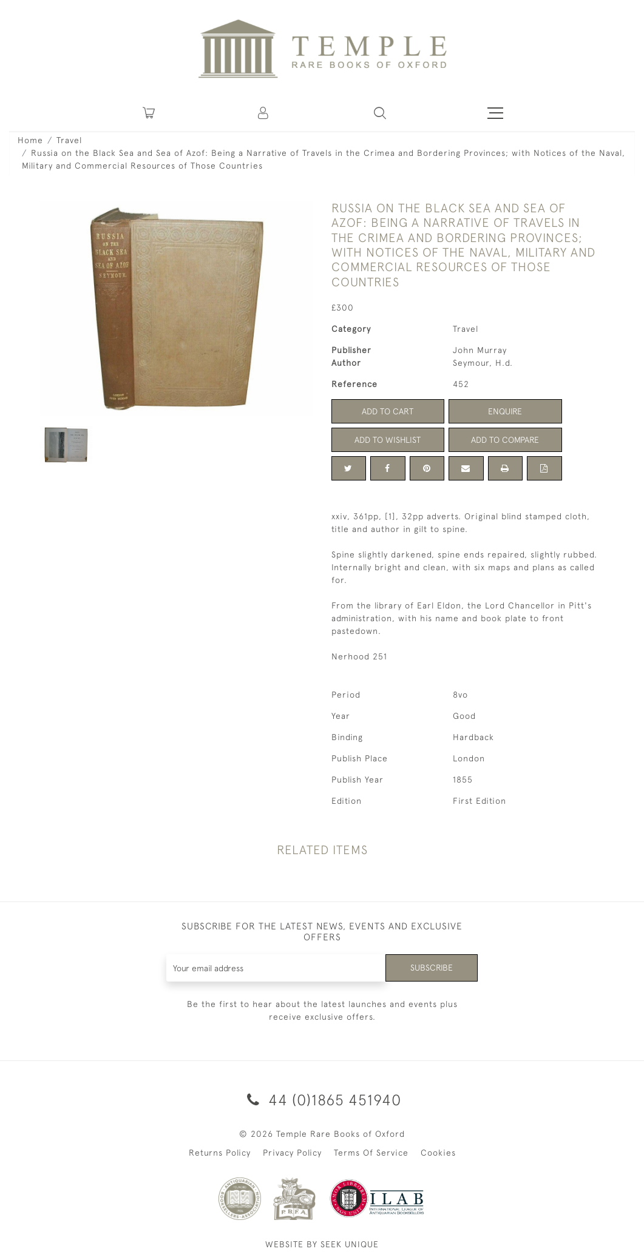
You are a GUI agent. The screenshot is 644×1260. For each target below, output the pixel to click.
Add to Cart (387, 411)
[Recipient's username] (276, 968)
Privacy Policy (292, 1152)
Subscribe (431, 967)
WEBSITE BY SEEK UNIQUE (322, 1244)
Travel (69, 140)
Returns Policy (220, 1152)
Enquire (505, 411)
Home (30, 140)
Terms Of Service (371, 1152)
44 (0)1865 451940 (322, 1099)
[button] (264, 113)
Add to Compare (505, 440)
